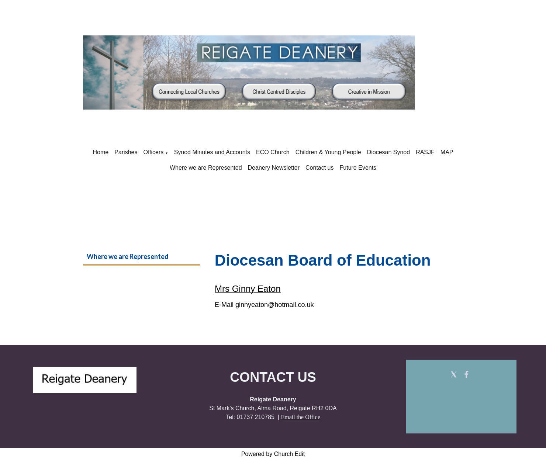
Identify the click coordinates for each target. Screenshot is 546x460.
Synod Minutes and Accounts (212, 152)
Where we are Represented (206, 168)
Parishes (125, 152)
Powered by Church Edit (273, 454)
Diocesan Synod (388, 152)
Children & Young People (328, 152)
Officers (153, 152)
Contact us (319, 168)
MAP (446, 152)
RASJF (425, 152)
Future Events (358, 168)
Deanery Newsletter (274, 168)
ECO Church (273, 152)
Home (101, 152)
